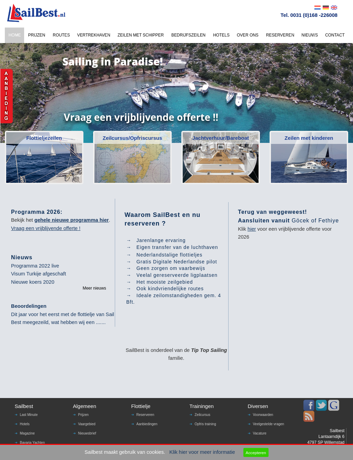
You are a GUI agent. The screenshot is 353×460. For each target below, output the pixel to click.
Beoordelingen (29, 306)
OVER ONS (248, 35)
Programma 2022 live (35, 266)
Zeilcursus (203, 415)
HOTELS (221, 35)
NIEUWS (310, 35)
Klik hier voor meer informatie (202, 452)
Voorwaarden (263, 415)
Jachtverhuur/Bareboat (220, 138)
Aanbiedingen (147, 424)
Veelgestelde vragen (268, 424)
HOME (15, 35)
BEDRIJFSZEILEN (188, 35)
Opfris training (205, 424)
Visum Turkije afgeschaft (38, 273)
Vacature (259, 433)
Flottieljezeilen (44, 138)
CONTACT (335, 35)
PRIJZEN (36, 35)
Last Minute (29, 415)
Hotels (25, 424)
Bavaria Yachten (32, 443)
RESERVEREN (280, 35)
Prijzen (83, 415)
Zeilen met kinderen (309, 138)
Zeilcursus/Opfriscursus (132, 138)
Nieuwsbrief (87, 433)
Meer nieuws (94, 288)
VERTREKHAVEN (93, 35)
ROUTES (61, 35)
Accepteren (256, 452)
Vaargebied (86, 424)
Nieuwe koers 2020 (32, 282)
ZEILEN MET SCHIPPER (141, 35)
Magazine (27, 433)
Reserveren (145, 415)
